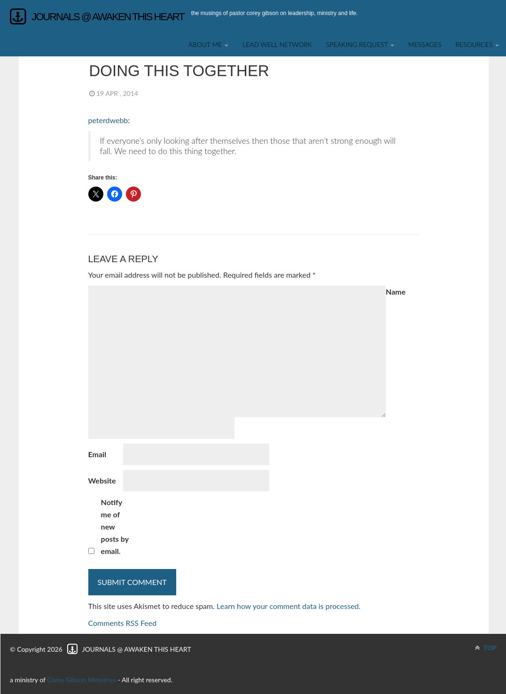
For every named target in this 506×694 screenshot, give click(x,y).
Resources (477, 44)
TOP (486, 648)
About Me (208, 44)
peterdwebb (108, 120)
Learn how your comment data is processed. (288, 605)
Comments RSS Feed (122, 622)
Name (395, 291)
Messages (425, 44)
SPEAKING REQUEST (360, 44)
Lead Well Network (277, 44)
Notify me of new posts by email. (115, 526)
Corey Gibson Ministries (81, 680)
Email (97, 454)
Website (102, 480)
